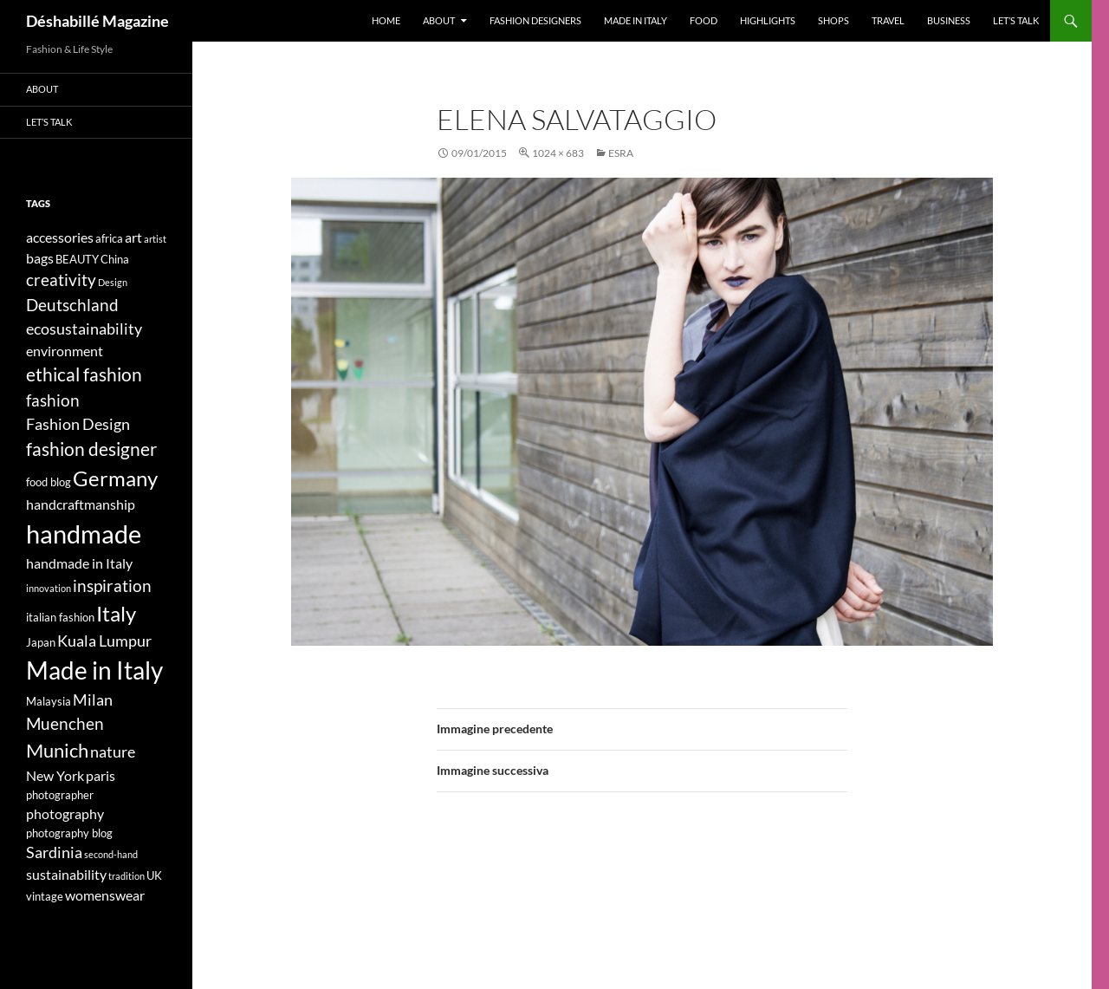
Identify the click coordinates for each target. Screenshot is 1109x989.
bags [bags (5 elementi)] (40, 258)
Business (948, 20)
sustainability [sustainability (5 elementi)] (66, 874)
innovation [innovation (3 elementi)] (48, 588)
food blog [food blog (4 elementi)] (48, 482)
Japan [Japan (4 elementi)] (40, 642)
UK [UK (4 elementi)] (154, 875)
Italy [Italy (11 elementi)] (116, 613)
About (439, 20)
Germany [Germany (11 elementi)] (115, 478)
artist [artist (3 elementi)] (155, 238)
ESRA (620, 152)
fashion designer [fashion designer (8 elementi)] (91, 449)
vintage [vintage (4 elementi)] (44, 896)
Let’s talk (1016, 20)
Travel (888, 20)
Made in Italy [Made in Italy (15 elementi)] (94, 670)
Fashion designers (535, 20)
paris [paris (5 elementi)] (100, 775)
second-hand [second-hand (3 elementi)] (111, 854)
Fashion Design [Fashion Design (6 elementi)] (78, 424)
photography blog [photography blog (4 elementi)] (69, 833)
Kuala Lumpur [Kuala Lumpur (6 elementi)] (104, 641)
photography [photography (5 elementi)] (65, 813)
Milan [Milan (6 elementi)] (93, 700)
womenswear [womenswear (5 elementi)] (105, 895)
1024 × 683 (558, 152)
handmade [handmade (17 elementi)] (83, 533)
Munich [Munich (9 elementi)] (57, 750)
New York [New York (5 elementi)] (55, 775)
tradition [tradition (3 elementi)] (126, 876)
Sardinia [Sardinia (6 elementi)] (54, 852)
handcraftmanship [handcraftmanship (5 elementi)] (80, 504)
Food (703, 20)
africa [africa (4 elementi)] (109, 238)
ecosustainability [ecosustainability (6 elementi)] (84, 329)
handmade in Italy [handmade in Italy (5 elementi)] (79, 563)
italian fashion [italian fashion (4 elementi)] (60, 617)
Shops (833, 20)
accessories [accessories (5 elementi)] (60, 237)
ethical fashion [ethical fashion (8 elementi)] (84, 374)
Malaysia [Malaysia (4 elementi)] (48, 701)
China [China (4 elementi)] (115, 259)
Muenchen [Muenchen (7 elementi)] (65, 723)
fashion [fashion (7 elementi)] (53, 400)
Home (386, 20)
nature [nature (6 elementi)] (112, 752)
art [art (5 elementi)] (133, 237)
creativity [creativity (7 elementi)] (61, 280)
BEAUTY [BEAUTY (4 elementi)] (77, 259)
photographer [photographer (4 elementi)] (60, 795)
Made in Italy (635, 20)
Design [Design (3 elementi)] (112, 282)
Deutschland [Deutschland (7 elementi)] (72, 305)
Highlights (767, 20)
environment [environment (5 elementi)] (64, 350)
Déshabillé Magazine (97, 20)
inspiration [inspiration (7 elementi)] (112, 585)
